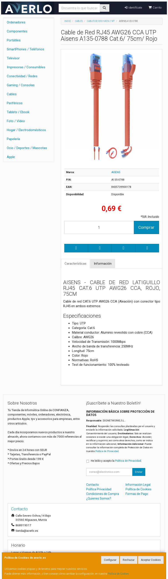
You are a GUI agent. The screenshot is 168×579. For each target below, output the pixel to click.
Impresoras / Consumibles (26, 67)
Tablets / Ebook (18, 112)
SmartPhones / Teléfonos (25, 49)
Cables (12, 94)
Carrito (155, 7)
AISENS (115, 172)
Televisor (13, 58)
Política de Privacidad (107, 451)
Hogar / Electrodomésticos (26, 130)
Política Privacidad (98, 489)
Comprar (146, 227)
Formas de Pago (137, 494)
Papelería (13, 139)
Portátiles (14, 40)
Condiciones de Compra (102, 494)
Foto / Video (16, 121)
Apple (11, 157)
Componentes (17, 31)
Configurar (110, 559)
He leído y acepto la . (116, 460)
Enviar (138, 471)
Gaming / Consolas (21, 85)
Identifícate (133, 7)
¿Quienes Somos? (98, 498)
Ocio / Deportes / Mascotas (27, 148)
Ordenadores (16, 22)
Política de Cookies (118, 573)
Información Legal (138, 484)
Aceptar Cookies (151, 559)
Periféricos (15, 103)
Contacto (92, 484)
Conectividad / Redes (22, 76)
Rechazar (129, 559)
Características (75, 264)
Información (103, 264)
